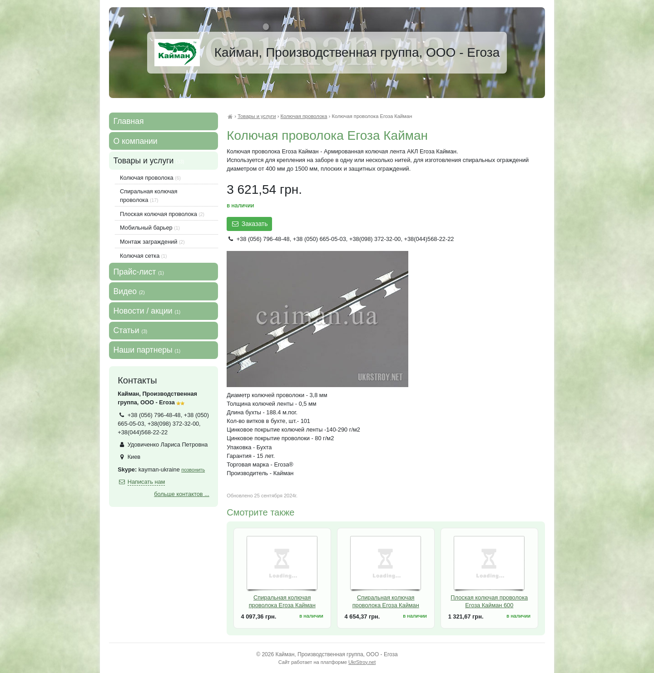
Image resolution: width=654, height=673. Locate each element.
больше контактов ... (181, 494)
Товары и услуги (257, 116)
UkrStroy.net (362, 662)
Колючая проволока (304, 116)
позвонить (193, 469)
